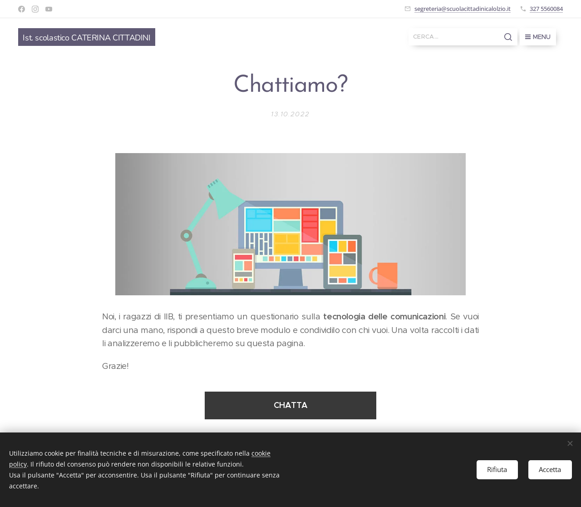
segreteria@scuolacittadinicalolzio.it (462, 9)
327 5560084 (546, 9)
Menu (538, 37)
